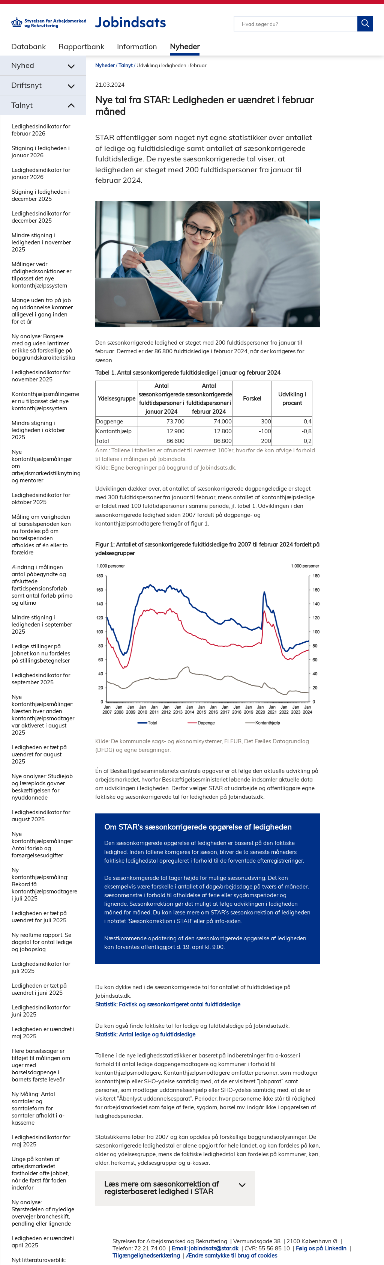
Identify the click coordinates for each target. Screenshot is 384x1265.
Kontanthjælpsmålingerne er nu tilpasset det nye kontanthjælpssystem (45, 401)
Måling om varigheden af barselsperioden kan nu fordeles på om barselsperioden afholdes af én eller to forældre (41, 534)
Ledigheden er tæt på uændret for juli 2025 (39, 917)
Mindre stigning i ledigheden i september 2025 (42, 624)
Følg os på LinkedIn (321, 1248)
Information (137, 46)
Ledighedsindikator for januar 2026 (41, 173)
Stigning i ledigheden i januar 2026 (41, 152)
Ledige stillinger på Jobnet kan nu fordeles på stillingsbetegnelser (41, 653)
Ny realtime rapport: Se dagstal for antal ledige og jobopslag (42, 942)
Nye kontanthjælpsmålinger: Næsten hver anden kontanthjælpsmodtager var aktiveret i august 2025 (43, 714)
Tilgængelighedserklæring (146, 1255)
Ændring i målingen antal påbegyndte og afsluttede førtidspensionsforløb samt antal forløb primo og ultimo (42, 584)
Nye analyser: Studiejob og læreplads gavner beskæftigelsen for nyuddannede (42, 787)
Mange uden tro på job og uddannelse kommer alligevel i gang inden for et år (42, 311)
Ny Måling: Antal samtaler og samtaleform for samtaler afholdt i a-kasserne (38, 1108)
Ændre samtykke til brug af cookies (231, 1255)
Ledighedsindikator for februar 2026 (41, 130)
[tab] (23, 46)
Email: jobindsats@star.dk (205, 1248)
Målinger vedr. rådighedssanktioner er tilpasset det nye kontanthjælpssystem (41, 275)
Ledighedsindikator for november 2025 (41, 376)
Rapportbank (81, 46)
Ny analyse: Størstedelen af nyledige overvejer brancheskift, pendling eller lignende (43, 1213)
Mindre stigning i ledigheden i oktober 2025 (38, 430)
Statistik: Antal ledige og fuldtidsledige (145, 1034)
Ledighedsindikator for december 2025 (41, 217)
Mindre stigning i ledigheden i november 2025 (41, 242)
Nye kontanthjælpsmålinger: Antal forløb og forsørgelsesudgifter (42, 844)
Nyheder (185, 46)
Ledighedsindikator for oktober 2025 (41, 498)
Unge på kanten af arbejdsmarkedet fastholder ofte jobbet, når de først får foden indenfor (40, 1173)
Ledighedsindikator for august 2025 (41, 816)
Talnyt (125, 65)
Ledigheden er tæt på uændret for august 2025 (39, 754)
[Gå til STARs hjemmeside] (48, 26)
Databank (28, 46)
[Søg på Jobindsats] (365, 24)
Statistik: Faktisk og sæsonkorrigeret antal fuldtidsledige (167, 1004)
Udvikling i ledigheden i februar (171, 65)
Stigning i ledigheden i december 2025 (41, 195)
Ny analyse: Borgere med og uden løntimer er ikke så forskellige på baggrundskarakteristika (43, 347)
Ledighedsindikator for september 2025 (41, 679)
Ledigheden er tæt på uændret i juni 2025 (39, 989)
